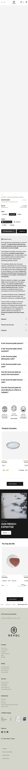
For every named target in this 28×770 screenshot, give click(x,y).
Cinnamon (17, 221)
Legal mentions (6, 755)
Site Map (4, 748)
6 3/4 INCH (12, 214)
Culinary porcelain (5, 653)
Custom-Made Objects (6, 689)
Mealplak (3, 657)
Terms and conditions (7, 752)
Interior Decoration (5, 687)
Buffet (2, 655)
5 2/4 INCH (4, 214)
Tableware (8, 604)
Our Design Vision (5, 668)
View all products (15, 484)
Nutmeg (11, 225)
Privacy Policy (5, 758)
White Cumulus (6, 221)
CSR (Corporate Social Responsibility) (9, 704)
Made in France (4, 706)
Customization (4, 684)
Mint (4, 225)
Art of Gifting (4, 685)
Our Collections (4, 650)
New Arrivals (4, 648)
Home (2, 604)
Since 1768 (3, 702)
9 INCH (19, 214)
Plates (14, 604)
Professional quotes (8, 231)
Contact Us (3, 699)
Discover (6, 533)
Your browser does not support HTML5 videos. (14, 506)
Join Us (3, 701)
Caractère (3, 197)
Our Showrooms (5, 682)
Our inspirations (4, 672)
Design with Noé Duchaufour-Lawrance (16, 197)
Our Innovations (4, 670)
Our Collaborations (5, 667)
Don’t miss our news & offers (12, 616)
